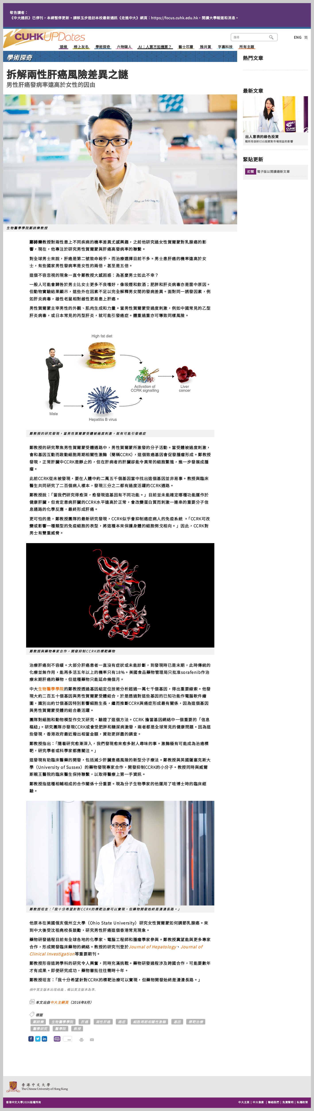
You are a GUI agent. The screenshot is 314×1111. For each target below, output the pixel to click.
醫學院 (60, 1028)
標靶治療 (195, 1021)
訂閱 (250, 171)
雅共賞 (205, 47)
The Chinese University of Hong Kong (37, 1086)
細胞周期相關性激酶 (149, 1021)
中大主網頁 (59, 1002)
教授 (77, 1028)
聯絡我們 (273, 1102)
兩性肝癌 (103, 1021)
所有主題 (246, 47)
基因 (177, 1021)
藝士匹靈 (185, 47)
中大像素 (258, 1102)
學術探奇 (102, 47)
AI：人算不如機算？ (155, 47)
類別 (285, 36)
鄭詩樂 (38, 1021)
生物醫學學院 (51, 689)
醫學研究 (40, 1028)
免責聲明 (288, 1102)
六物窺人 (124, 47)
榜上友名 (81, 47)
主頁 (52, 35)
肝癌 (84, 1021)
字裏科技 (225, 47)
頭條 (63, 47)
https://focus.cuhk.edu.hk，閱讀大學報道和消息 (193, 17)
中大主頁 (244, 1102)
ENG (297, 37)
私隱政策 (302, 1102)
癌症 (121, 1021)
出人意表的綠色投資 (262, 137)
